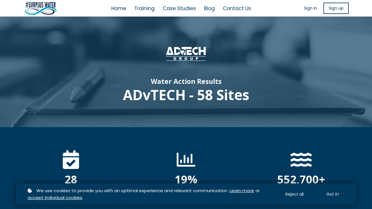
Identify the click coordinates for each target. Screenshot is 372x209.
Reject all (294, 194)
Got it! (332, 194)
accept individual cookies (55, 197)
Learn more (242, 191)
